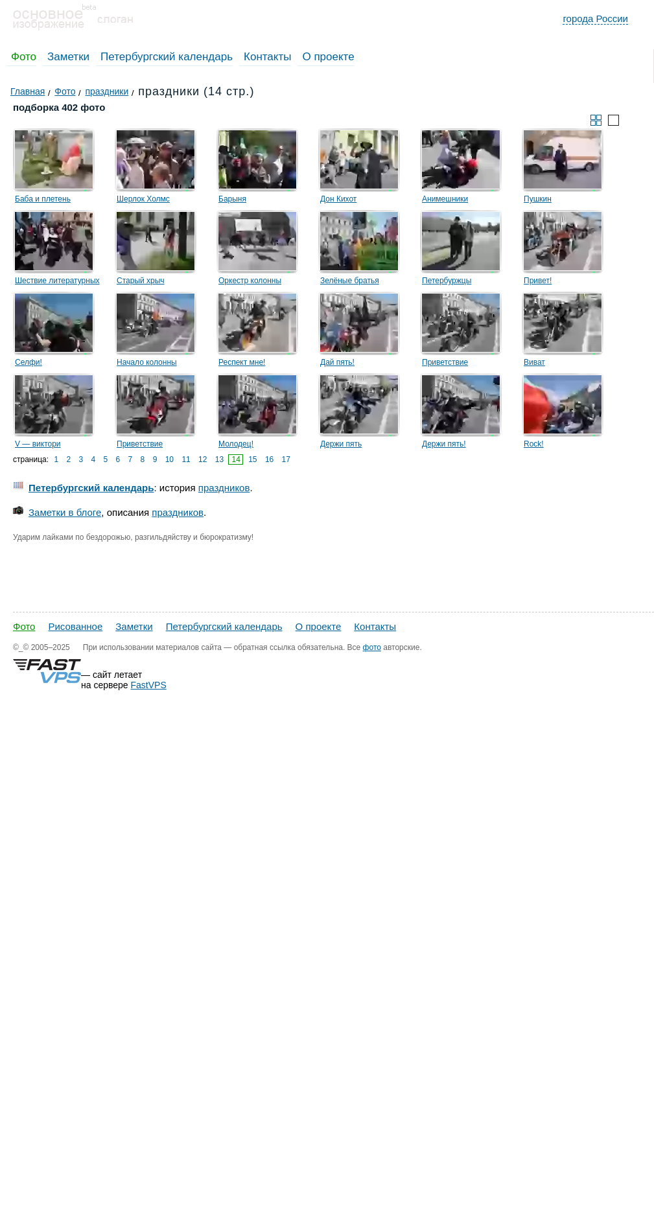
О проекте (328, 57)
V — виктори (38, 443)
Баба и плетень (43, 198)
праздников (224, 487)
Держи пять (341, 443)
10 (169, 459)
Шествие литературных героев (57, 282)
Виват (534, 362)
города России (595, 18)
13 (219, 459)
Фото (23, 57)
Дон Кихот (338, 198)
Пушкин (538, 198)
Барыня (232, 198)
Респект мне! (241, 362)
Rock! (534, 443)
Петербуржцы (446, 280)
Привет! (538, 280)
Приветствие (445, 362)
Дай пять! (337, 362)
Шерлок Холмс (143, 198)
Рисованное (75, 626)
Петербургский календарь (166, 57)
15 (252, 459)
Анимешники (445, 198)
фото (372, 647)
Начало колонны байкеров (147, 364)
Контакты (267, 57)
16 (269, 459)
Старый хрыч (141, 280)
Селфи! (28, 362)
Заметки (68, 57)
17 (286, 459)
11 (185, 459)
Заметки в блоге (65, 512)
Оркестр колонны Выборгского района (255, 282)
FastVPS (149, 685)
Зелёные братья (349, 280)
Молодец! (235, 443)
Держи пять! (444, 443)
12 (202, 459)
